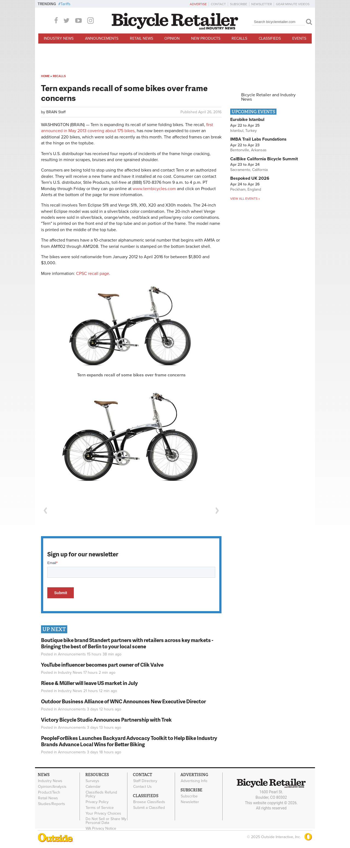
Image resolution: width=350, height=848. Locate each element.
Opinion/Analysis (52, 787)
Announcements (101, 38)
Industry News (59, 38)
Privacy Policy (97, 802)
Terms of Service (100, 807)
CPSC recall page (92, 273)
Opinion (172, 38)
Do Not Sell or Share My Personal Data (106, 821)
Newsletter (261, 4)
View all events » (245, 199)
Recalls (239, 38)
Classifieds (270, 38)
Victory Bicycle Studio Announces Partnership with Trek (106, 719)
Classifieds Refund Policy (101, 794)
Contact (218, 4)
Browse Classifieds (149, 802)
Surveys (92, 781)
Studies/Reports (51, 803)
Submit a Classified (149, 807)
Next (217, 510)
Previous (45, 510)
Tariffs (65, 4)
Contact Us (142, 787)
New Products (205, 38)
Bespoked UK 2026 (249, 178)
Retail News (141, 38)
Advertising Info (194, 781)
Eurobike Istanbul (247, 119)
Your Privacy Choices (103, 813)
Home (45, 76)
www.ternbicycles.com (154, 188)
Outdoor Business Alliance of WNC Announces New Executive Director (123, 701)
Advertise (198, 4)
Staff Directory (145, 781)
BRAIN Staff (56, 112)
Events (299, 38)
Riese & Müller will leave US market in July (89, 683)
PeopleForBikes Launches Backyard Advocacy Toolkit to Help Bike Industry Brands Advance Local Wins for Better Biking (129, 741)
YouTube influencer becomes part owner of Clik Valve (102, 664)
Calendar (93, 787)
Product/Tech (49, 792)
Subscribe (238, 4)
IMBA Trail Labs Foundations (258, 139)
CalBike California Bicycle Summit (264, 159)
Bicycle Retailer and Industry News (268, 97)
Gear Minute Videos (293, 4)
